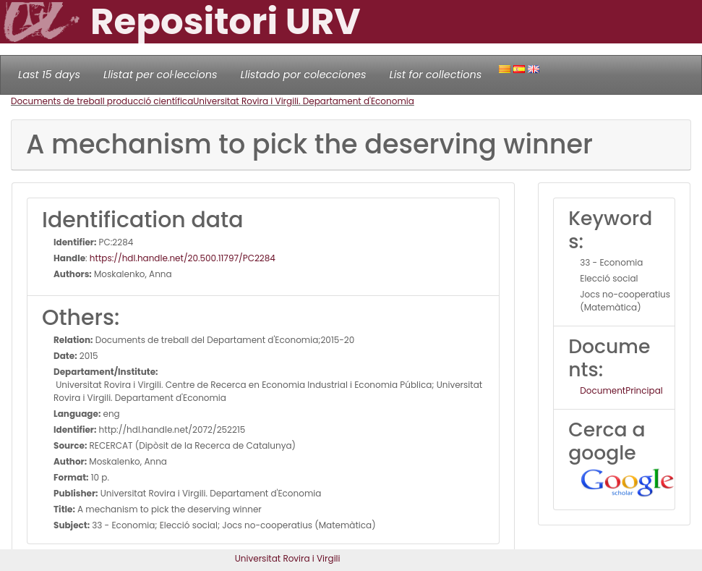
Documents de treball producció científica (102, 101)
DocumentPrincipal (621, 390)
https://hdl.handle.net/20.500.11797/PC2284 (182, 258)
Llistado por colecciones (304, 74)
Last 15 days (49, 74)
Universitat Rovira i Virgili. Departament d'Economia (303, 101)
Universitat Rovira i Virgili (288, 558)
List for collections (435, 74)
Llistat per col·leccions (160, 74)
